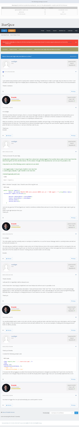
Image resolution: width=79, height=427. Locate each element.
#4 (75, 233)
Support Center (13, 49)
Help (76, 30)
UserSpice (5, 49)
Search (55, 30)
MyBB (27, 423)
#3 (75, 151)
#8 (75, 395)
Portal (42, 30)
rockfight (14, 61)
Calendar (70, 30)
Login (4, 30)
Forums (48, 30)
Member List (62, 30)
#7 (75, 346)
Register (12, 30)
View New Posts (5, 35)
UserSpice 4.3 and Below (25, 49)
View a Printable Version (8, 412)
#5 (75, 274)
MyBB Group (38, 423)
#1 (75, 71)
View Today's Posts (15, 35)
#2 (75, 107)
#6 (75, 317)
